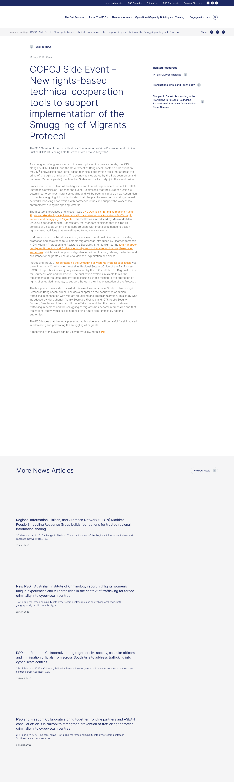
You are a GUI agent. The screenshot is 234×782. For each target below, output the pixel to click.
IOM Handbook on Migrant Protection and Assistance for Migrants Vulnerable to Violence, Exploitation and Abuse (77, 248)
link (103, 339)
